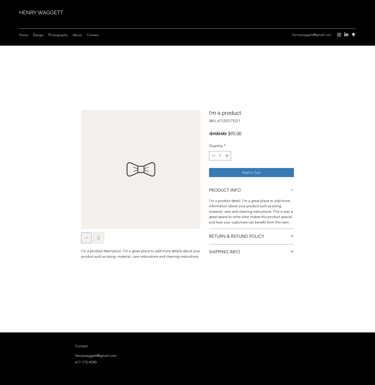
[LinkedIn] (346, 34)
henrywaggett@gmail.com (311, 35)
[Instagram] (339, 34)
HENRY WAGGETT (41, 12)
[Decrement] (213, 155)
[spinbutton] (220, 155)
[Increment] (227, 155)
